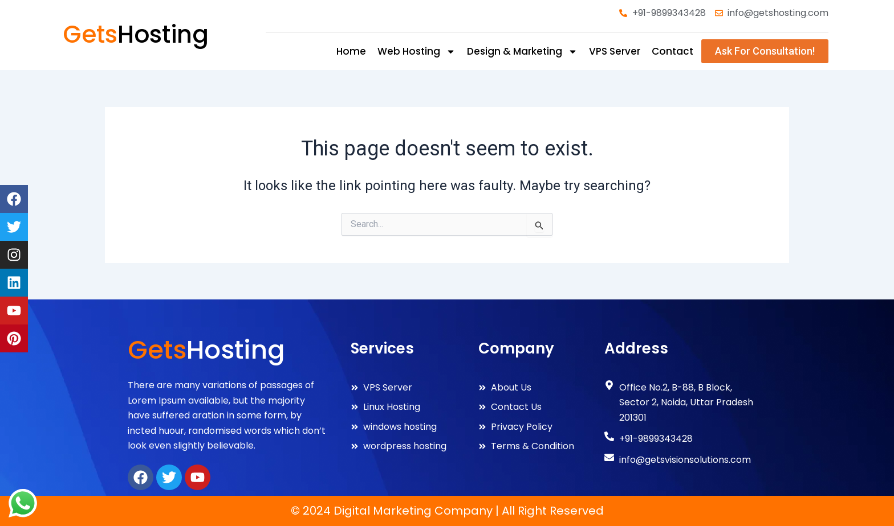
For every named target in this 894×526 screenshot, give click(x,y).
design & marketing (522, 51)
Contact (672, 51)
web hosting (416, 51)
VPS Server (614, 51)
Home (351, 51)
